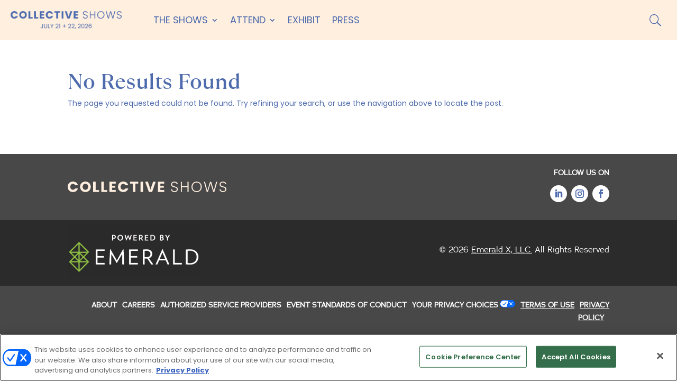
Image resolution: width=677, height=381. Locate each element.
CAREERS (138, 305)
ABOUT (104, 305)
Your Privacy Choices (455, 305)
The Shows (180, 19)
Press (346, 19)
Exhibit (304, 19)
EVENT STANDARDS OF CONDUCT (347, 305)
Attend (248, 19)
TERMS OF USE (547, 305)
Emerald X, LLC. (501, 250)
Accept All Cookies (576, 356)
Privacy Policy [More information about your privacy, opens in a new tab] (182, 371)
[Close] (660, 355)
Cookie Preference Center (473, 356)
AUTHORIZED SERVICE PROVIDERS (220, 305)
